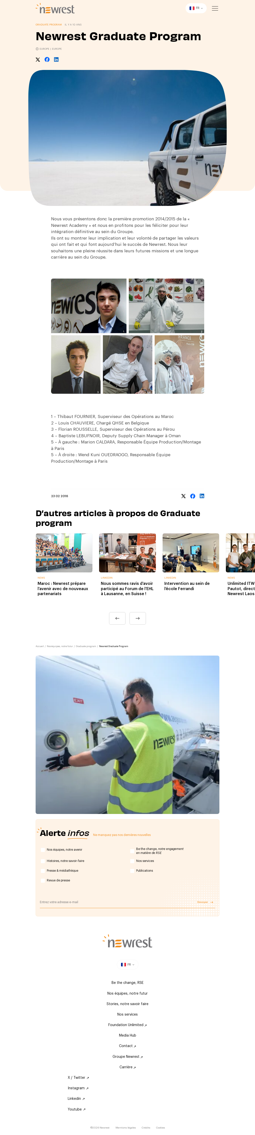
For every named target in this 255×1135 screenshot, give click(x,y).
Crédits (146, 1128)
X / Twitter (78, 1078)
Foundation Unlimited (127, 1025)
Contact (127, 1046)
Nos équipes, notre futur (60, 646)
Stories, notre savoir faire (127, 1004)
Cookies (160, 1128)
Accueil (40, 646)
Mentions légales (126, 1128)
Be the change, (160, 850)
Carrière (128, 1067)
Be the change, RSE (127, 983)
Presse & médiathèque (62, 870)
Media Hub (127, 1035)
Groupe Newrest (128, 1057)
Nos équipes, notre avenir (64, 849)
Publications (144, 870)
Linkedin (76, 1099)
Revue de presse (58, 880)
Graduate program (86, 646)
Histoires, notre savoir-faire (65, 860)
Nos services (145, 860)
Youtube (76, 1109)
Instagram (78, 1088)
